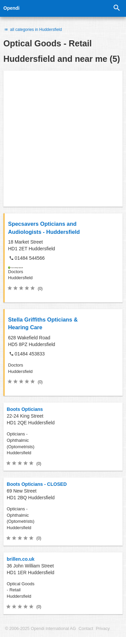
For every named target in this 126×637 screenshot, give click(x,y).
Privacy (103, 628)
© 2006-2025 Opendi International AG (40, 628)
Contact (86, 628)
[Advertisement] (63, 139)
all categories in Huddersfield (32, 29)
